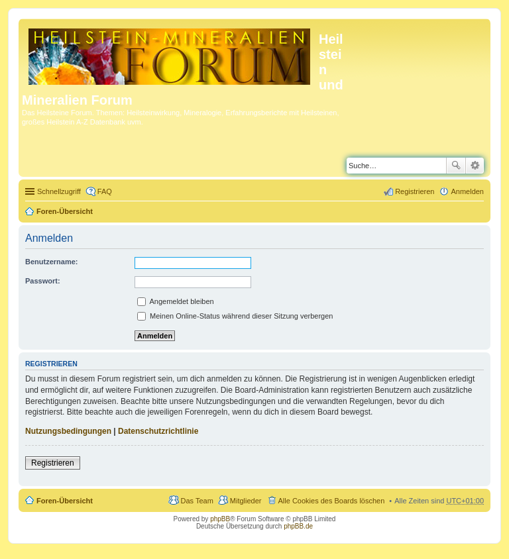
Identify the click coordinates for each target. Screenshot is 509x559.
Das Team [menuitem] (196, 501)
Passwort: (42, 281)
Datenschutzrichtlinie (158, 431)
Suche (456, 166)
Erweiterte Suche (475, 166)
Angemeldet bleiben (175, 301)
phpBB (220, 519)
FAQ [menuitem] (104, 191)
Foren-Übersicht (64, 211)
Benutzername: (51, 262)
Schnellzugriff (59, 191)
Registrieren (52, 463)
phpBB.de (298, 526)
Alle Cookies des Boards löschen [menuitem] (331, 501)
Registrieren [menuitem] (414, 191)
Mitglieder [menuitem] (246, 501)
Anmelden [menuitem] (467, 191)
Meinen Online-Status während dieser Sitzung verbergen (235, 316)
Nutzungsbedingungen (68, 431)
